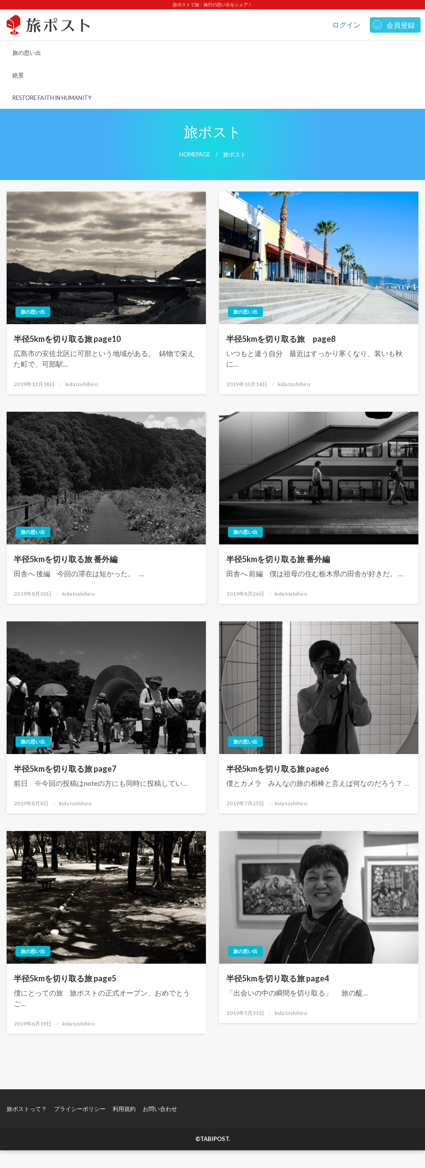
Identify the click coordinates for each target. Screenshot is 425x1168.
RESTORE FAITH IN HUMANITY (51, 97)
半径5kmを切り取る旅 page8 (280, 339)
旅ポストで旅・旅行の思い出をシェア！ (212, 4)
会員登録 (401, 25)
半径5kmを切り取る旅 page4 (277, 978)
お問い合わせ (160, 1108)
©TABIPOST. (212, 1138)
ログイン (346, 24)
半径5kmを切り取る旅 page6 (277, 769)
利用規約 (124, 1108)
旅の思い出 (26, 52)
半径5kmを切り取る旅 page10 (67, 339)
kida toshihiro (81, 384)
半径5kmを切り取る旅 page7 (65, 769)
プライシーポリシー (80, 1108)
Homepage (194, 154)
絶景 (18, 75)
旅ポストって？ (27, 1108)
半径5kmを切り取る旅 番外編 (66, 559)
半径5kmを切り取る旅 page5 (65, 978)
